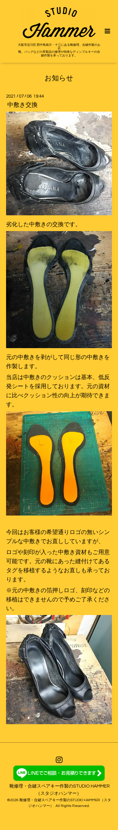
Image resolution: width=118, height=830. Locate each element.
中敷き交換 (22, 105)
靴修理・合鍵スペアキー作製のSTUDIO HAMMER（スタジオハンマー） (59, 790)
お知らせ (59, 78)
